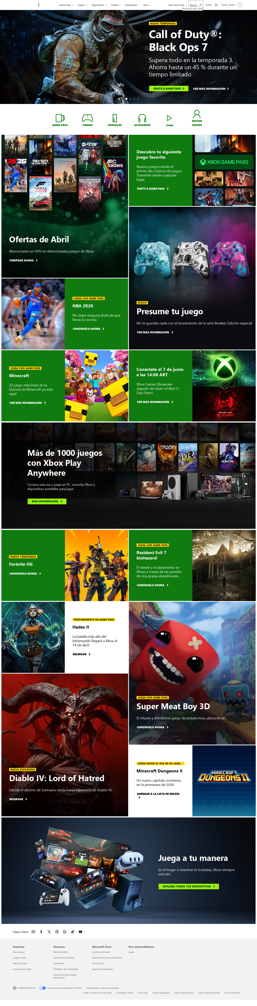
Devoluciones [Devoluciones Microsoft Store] (98, 963)
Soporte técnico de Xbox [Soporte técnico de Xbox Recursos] (64, 958)
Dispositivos (98, 4)
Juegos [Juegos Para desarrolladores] (131, 952)
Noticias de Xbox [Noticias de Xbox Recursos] (61, 952)
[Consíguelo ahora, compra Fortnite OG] (25, 573)
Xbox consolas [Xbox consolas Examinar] (19, 952)
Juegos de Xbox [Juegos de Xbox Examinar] (19, 958)
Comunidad (131, 4)
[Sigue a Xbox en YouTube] (80, 932)
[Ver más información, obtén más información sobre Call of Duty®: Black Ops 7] (212, 88)
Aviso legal (143, 993)
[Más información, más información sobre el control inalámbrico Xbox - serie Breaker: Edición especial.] (156, 332)
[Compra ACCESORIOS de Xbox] (142, 118)
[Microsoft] (25, 5)
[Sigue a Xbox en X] (49, 932)
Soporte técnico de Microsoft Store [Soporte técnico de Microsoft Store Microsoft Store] (107, 958)
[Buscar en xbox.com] (196, 5)
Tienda (114, 4)
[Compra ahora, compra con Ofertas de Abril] (24, 260)
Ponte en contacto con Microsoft (97, 993)
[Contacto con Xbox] (33, 932)
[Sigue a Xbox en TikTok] (72, 932)
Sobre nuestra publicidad (209, 993)
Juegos (81, 4)
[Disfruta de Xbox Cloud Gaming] (169, 118)
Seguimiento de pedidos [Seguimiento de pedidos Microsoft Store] (102, 969)
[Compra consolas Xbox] (115, 118)
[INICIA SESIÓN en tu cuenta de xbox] (197, 114)
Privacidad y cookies (124, 993)
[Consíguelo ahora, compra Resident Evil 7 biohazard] (153, 585)
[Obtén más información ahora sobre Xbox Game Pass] (60, 118)
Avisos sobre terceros (184, 993)
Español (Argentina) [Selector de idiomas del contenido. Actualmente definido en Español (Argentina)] (26, 987)
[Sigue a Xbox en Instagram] (57, 932)
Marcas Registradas (161, 993)
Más (145, 4)
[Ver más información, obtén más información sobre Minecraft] (28, 402)
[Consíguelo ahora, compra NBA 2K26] (89, 328)
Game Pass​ (65, 4)
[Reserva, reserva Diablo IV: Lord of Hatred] (18, 799)
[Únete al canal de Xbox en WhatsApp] (65, 932)
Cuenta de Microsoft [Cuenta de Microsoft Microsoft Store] (101, 952)
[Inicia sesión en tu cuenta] (231, 5)
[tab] (126, 99)
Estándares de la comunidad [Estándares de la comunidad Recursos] (66, 969)
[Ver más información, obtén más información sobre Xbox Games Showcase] (156, 401)
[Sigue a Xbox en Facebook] (41, 932)
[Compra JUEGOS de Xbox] (87, 118)
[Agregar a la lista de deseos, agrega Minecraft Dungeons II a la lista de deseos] (161, 795)
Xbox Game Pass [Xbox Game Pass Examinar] (20, 963)
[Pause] (119, 98)
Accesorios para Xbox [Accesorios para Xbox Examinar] (22, 969)
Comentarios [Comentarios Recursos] (59, 963)
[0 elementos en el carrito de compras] (212, 4)
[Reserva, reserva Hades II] (82, 654)
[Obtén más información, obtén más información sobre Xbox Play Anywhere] (47, 501)
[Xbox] (49, 5)
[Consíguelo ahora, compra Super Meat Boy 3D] (153, 727)
